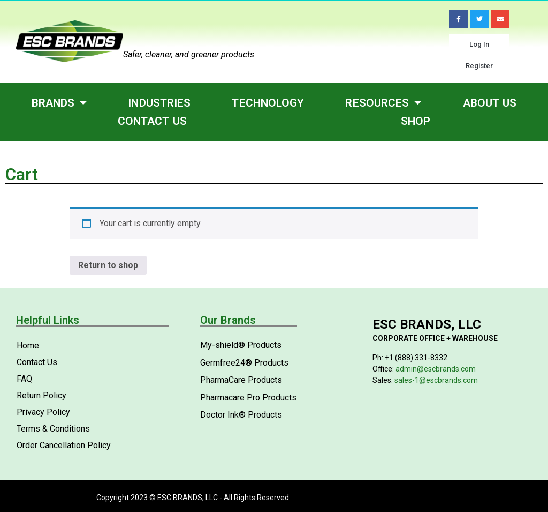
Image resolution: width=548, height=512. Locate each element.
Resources (383, 102)
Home (28, 345)
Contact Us (152, 121)
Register (479, 66)
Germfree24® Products (244, 362)
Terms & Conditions (53, 429)
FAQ (24, 379)
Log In (479, 44)
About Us (490, 102)
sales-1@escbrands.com (436, 379)
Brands (59, 102)
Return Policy (41, 395)
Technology (268, 102)
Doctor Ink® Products (241, 414)
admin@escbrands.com (435, 368)
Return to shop (108, 264)
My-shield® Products (240, 345)
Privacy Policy (43, 412)
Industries (159, 102)
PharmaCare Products (241, 380)
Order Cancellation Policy (64, 445)
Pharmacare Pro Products (248, 397)
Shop (415, 121)
